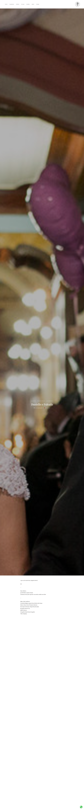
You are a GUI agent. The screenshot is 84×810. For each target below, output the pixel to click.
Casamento (12, 4)
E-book (37, 4)
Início (6, 4)
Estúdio (28, 4)
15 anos (22, 4)
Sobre (33, 4)
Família (17, 4)
